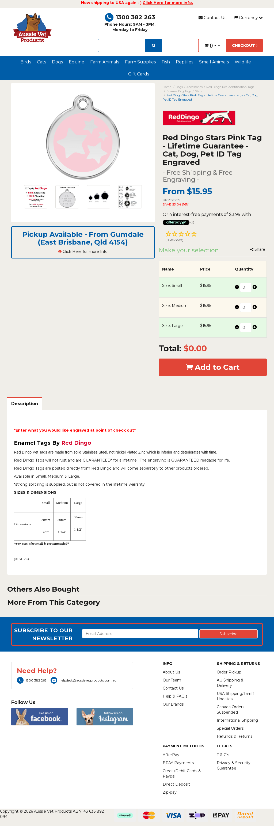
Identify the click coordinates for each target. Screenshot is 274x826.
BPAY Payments (178, 762)
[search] (154, 45)
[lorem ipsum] (122, 45)
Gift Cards (138, 74)
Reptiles (184, 61)
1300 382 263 (130, 17)
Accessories (195, 87)
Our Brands (173, 704)
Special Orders (230, 728)
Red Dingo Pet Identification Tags (230, 87)
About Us (171, 672)
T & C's (223, 754)
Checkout (244, 45)
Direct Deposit (176, 784)
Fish (166, 61)
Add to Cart (213, 367)
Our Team (172, 680)
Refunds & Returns (234, 736)
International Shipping (237, 720)
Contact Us (212, 17)
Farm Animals (104, 61)
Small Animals (214, 61)
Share (257, 249)
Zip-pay (170, 792)
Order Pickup (229, 672)
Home (167, 87)
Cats (41, 61)
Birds (25, 61)
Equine (76, 61)
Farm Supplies (140, 61)
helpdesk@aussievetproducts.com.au (83, 680)
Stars (198, 91)
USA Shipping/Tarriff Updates (235, 696)
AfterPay (171, 754)
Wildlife (243, 61)
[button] (213, 237)
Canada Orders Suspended (230, 710)
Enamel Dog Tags (178, 91)
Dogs (57, 61)
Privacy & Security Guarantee (233, 765)
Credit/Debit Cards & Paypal (182, 773)
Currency (248, 17)
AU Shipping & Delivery (230, 683)
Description (24, 403)
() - (212, 45)
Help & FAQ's (175, 696)
